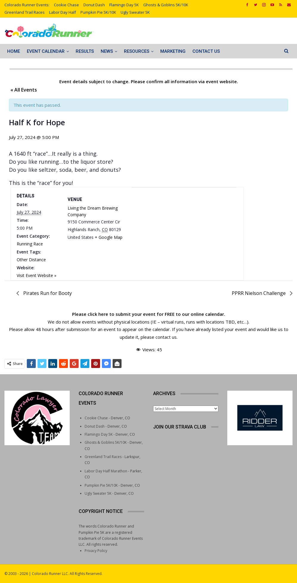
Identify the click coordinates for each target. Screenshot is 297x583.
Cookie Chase (66, 4)
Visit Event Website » (36, 275)
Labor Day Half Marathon (106, 471)
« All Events (23, 89)
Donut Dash (94, 4)
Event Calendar (46, 51)
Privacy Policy (96, 550)
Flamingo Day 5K (124, 4)
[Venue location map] (184, 219)
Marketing (173, 51)
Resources (136, 51)
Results (85, 51)
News (107, 51)
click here (98, 314)
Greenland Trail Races (24, 12)
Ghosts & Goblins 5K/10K (165, 4)
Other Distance (31, 259)
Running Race (30, 244)
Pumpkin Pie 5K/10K (98, 12)
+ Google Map (108, 237)
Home (13, 51)
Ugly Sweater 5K (135, 12)
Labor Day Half (62, 12)
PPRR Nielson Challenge (259, 293)
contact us (166, 337)
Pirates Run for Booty (47, 293)
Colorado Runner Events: (26, 4)
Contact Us (206, 51)
